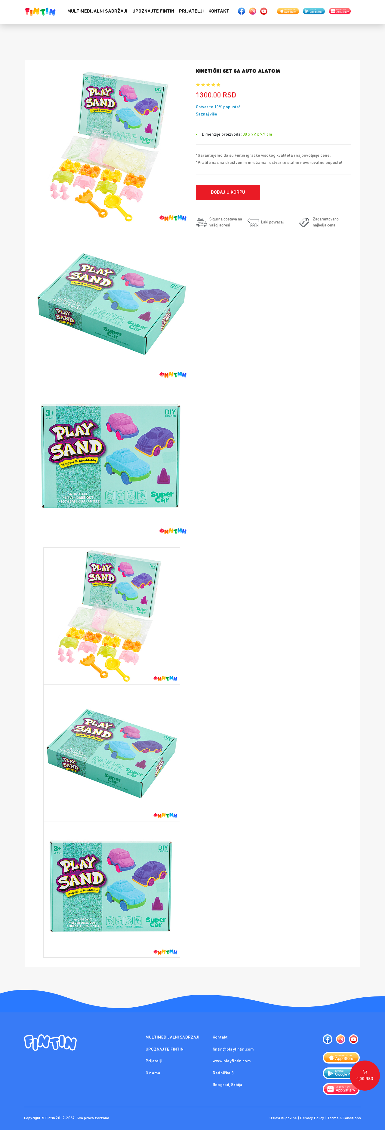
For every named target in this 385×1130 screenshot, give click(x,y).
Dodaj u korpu (228, 192)
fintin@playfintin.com (233, 1049)
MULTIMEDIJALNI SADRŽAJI (97, 11)
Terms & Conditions (344, 1118)
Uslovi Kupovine (283, 1118)
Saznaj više (206, 114)
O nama (153, 1073)
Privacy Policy (312, 1118)
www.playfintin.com (232, 1061)
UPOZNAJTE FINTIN (153, 11)
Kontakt (218, 11)
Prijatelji (191, 11)
